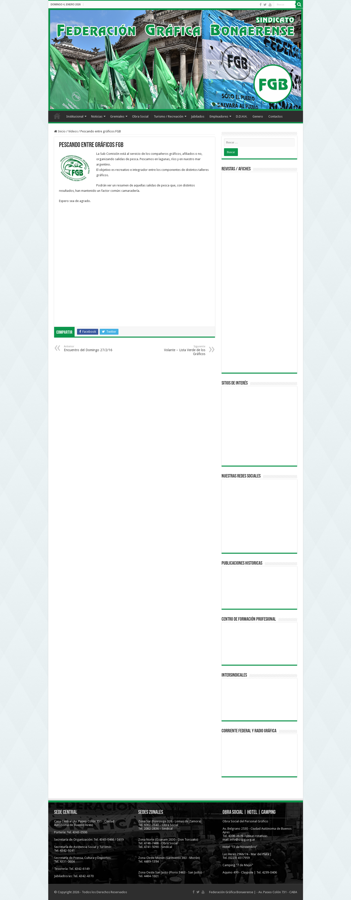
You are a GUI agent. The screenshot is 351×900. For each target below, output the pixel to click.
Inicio (57, 116)
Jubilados (197, 116)
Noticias (96, 116)
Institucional (74, 116)
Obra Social (140, 116)
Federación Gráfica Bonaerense (231, 892)
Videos (73, 131)
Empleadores (219, 116)
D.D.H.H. (241, 116)
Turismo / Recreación (168, 116)
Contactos (275, 116)
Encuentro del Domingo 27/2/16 (89, 348)
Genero (258, 116)
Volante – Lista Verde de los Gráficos (180, 350)
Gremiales (117, 116)
